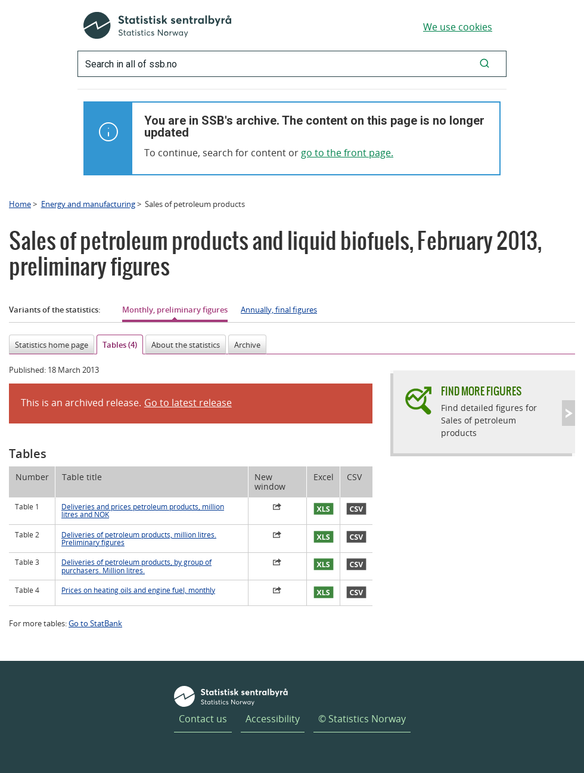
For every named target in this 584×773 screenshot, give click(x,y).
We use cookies (457, 26)
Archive (247, 344)
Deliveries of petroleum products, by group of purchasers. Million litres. (136, 566)
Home (20, 204)
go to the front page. (347, 152)
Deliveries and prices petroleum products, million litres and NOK (142, 510)
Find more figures (481, 391)
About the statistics (185, 344)
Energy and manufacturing (88, 204)
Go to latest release (188, 402)
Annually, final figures (279, 309)
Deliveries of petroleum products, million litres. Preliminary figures (138, 538)
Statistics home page (51, 344)
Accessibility (273, 718)
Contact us (203, 718)
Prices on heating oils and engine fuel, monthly (138, 590)
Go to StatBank (95, 623)
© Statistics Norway (362, 718)
